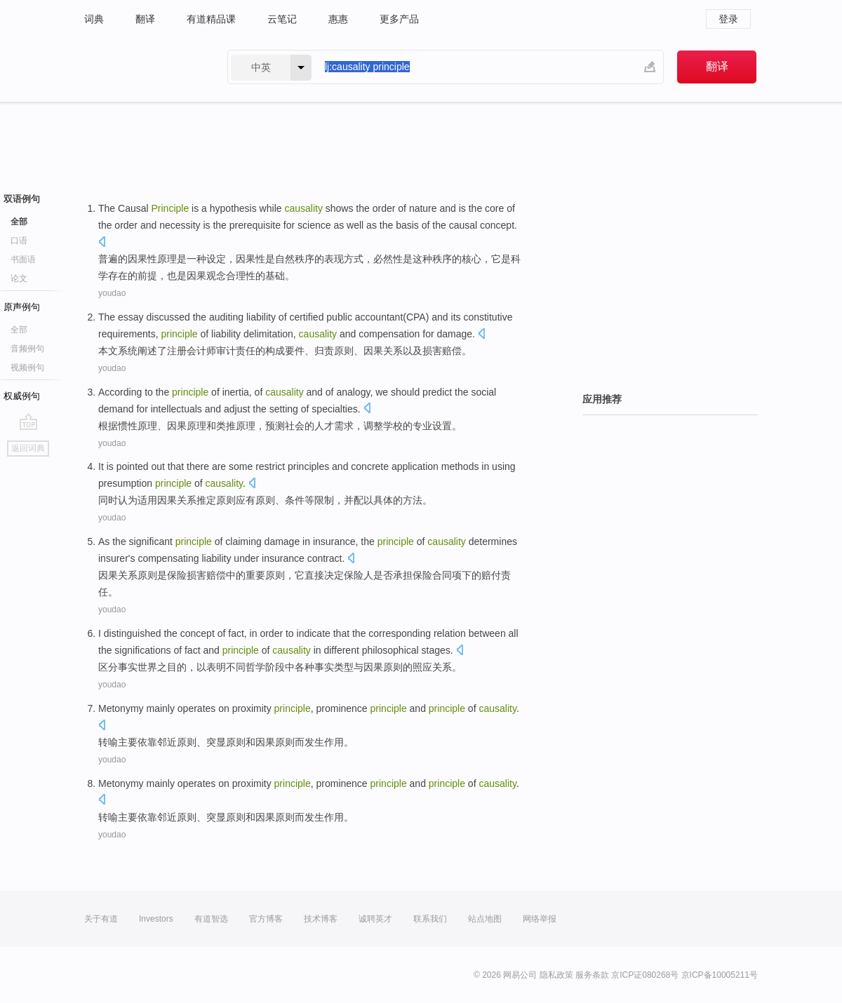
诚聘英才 (375, 919)
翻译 (145, 19)
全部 (19, 222)
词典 (94, 19)
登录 (728, 19)
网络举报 (539, 919)
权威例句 (22, 396)
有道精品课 (211, 19)
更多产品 (399, 19)
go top (28, 421)
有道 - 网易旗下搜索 (141, 67)
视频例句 (27, 367)
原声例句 (22, 307)
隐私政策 (556, 975)
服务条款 (592, 975)
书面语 (23, 259)
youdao (112, 293)
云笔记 (282, 19)
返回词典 (28, 448)
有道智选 (211, 919)
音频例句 (27, 349)
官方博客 (266, 919)
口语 (19, 240)
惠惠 (338, 19)
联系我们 (430, 919)
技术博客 (321, 919)
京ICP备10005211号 (719, 975)
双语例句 (22, 199)
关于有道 (101, 919)
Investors (156, 919)
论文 (19, 278)
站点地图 (485, 919)
